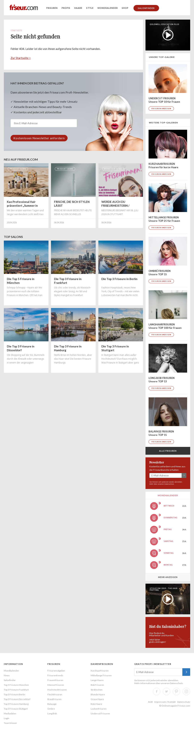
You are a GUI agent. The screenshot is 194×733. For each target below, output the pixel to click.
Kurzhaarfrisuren (100, 670)
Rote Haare (96, 704)
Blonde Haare (98, 694)
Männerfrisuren (55, 684)
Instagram (186, 691)
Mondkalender (108, 8)
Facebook (156, 691)
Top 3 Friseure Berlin (14, 694)
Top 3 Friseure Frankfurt (16, 689)
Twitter (166, 691)
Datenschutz (169, 484)
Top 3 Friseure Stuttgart (16, 708)
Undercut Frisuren (100, 713)
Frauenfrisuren (55, 680)
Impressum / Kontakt (165, 701)
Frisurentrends (55, 675)
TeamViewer (10, 723)
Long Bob (52, 713)
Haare (78, 8)
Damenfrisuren (102, 664)
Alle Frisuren (168, 451)
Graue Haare (97, 699)
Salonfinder (146, 8)
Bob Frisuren (97, 684)
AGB (150, 701)
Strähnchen (97, 689)
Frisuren (52, 8)
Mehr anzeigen (168, 577)
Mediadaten (10, 713)
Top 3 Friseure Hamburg (16, 704)
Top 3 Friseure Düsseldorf (17, 699)
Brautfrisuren (54, 699)
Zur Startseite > (21, 58)
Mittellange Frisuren (101, 675)
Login (6, 718)
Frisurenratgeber (56, 670)
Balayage (52, 704)
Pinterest (176, 691)
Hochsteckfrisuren (57, 689)
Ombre (51, 708)
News (7, 675)
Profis (66, 8)
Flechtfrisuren (54, 694)
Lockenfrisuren (99, 708)
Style (90, 8)
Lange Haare (97, 680)
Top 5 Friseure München (16, 684)
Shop (125, 8)
